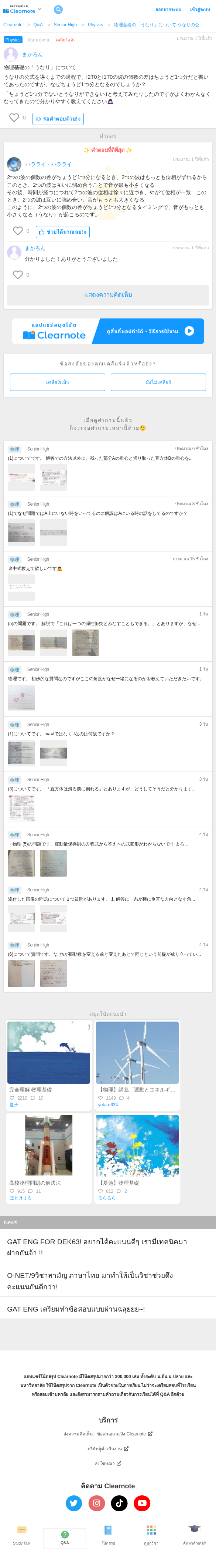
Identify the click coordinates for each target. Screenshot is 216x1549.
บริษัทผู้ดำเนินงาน (108, 1448)
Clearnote (13, 24)
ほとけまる (21, 1198)
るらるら (107, 1198)
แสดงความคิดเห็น (108, 294)
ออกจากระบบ (168, 9)
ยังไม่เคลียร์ (158, 382)
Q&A (38, 24)
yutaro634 (108, 1104)
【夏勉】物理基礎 (118, 1183)
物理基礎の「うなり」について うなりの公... (158, 24)
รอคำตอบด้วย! (58, 119)
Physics (95, 24)
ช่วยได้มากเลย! (62, 232)
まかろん (32, 54)
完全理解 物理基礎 (30, 1090)
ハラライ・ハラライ (48, 164)
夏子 (14, 1104)
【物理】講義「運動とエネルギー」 (139, 1090)
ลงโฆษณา (108, 1463)
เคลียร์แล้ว (57, 382)
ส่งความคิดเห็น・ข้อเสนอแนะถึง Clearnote (108, 1434)
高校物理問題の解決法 (35, 1183)
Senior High (65, 24)
